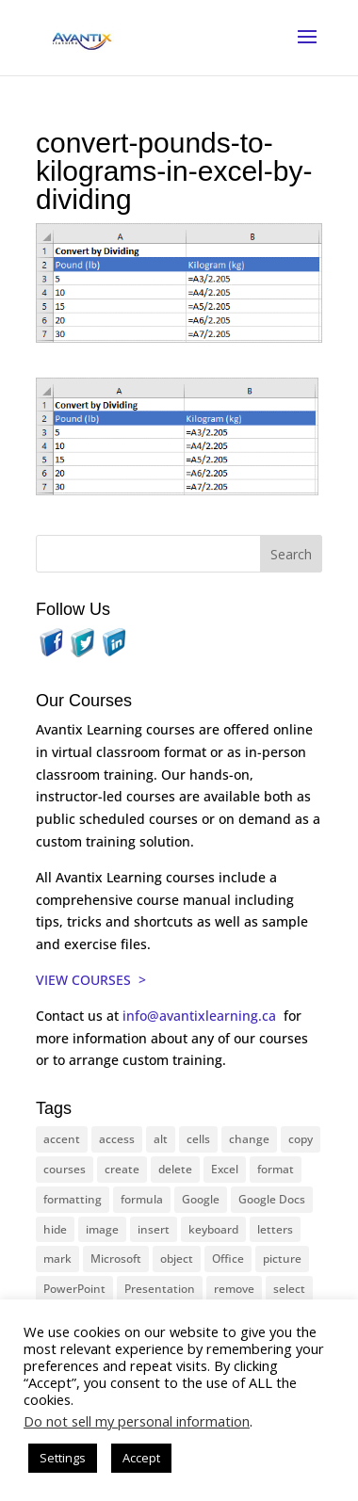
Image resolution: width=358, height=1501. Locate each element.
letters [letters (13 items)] (275, 1229)
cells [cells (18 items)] (198, 1139)
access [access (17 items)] (117, 1139)
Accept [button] (141, 1457)
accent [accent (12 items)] (61, 1139)
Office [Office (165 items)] (228, 1259)
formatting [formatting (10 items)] (72, 1199)
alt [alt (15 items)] (161, 1139)
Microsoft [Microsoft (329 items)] (115, 1259)
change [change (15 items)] (249, 1139)
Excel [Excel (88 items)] (224, 1169)
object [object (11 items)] (176, 1259)
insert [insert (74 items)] (154, 1229)
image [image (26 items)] (102, 1229)
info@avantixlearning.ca (201, 1016)
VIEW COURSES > (91, 980)
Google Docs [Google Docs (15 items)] (271, 1199)
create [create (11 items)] (122, 1169)
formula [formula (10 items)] (142, 1199)
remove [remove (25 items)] (234, 1289)
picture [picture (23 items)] (282, 1259)
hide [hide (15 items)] (55, 1229)
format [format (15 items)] (275, 1169)
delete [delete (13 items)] (175, 1169)
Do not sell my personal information (137, 1421)
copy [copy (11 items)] (300, 1139)
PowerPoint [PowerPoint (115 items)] (74, 1289)
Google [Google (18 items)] (201, 1199)
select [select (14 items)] (289, 1289)
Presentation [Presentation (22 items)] (159, 1289)
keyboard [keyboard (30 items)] (213, 1229)
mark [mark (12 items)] (57, 1259)
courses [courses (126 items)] (64, 1169)
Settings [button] (63, 1457)
